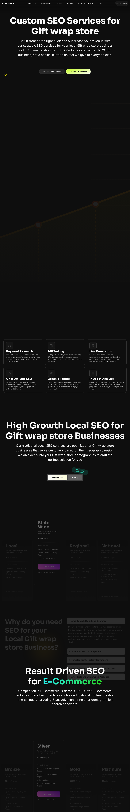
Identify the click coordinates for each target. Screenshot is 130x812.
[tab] (57, 477)
